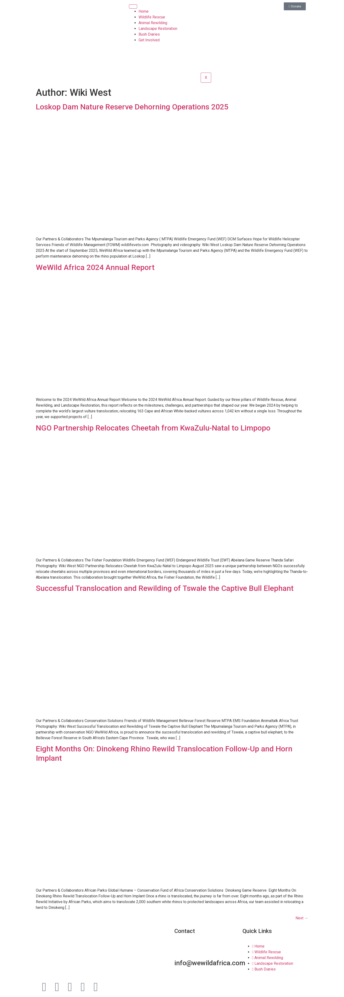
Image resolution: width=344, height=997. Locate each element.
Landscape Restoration (158, 28)
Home (144, 11)
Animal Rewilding (153, 23)
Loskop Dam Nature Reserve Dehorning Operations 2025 (132, 106)
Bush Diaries (149, 34)
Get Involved (149, 40)
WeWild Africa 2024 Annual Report (95, 267)
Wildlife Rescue (152, 17)
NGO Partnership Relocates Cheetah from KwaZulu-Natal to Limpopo (153, 427)
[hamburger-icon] (133, 6)
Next (302, 918)
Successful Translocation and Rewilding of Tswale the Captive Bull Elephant (165, 588)
